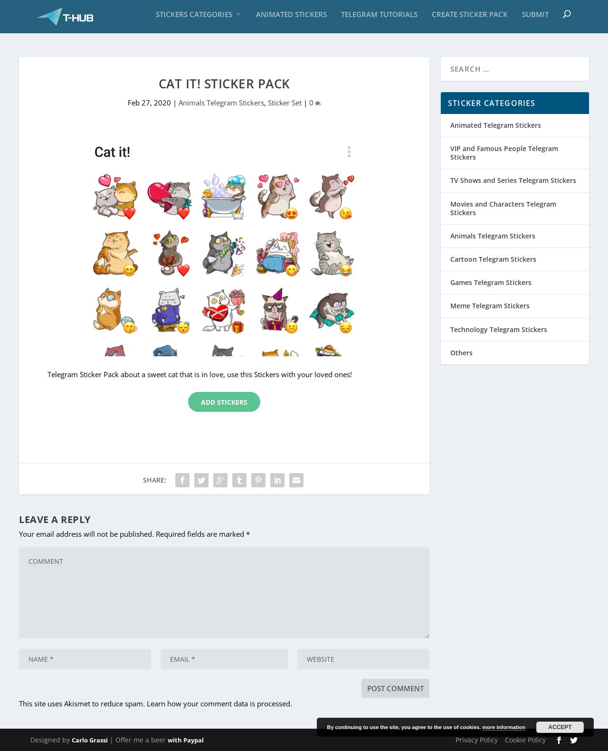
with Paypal (186, 740)
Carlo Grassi (90, 740)
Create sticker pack (470, 19)
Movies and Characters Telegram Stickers (503, 208)
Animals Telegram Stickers (221, 102)
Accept (559, 727)
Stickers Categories (194, 19)
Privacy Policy (477, 739)
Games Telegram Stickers (491, 282)
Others (461, 352)
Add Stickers (224, 402)
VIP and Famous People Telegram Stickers (504, 153)
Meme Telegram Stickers (490, 306)
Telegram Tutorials (379, 19)
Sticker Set (285, 102)
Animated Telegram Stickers (495, 125)
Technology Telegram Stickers (498, 329)
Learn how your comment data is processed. (219, 703)
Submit (535, 19)
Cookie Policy (525, 739)
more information (503, 727)
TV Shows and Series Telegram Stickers (513, 180)
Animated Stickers (291, 19)
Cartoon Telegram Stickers (493, 259)
